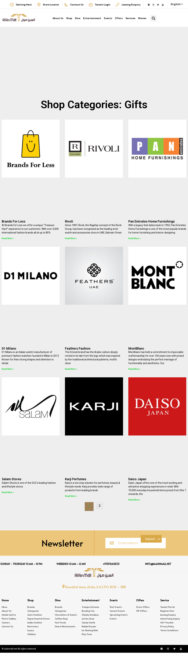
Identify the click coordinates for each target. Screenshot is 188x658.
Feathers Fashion (77, 353)
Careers (6, 627)
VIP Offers (141, 616)
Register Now (167, 616)
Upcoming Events (119, 620)
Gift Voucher (167, 627)
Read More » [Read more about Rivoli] (71, 242)
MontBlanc (136, 353)
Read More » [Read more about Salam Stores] (8, 496)
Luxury (30, 635)
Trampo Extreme (90, 612)
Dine (77, 22)
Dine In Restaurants (65, 631)
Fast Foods (60, 627)
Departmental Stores (38, 623)
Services (130, 22)
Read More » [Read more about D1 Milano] (8, 373)
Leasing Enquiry (168, 620)
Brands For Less (13, 225)
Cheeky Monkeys (90, 620)
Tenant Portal (167, 612)
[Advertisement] (94, 75)
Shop (69, 22)
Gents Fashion (34, 620)
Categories (33, 616)
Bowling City (88, 616)
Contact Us (7, 631)
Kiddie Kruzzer (89, 631)
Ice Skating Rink (90, 635)
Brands (31, 612)
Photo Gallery (9, 623)
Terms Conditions (169, 635)
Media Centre (9, 620)
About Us (58, 22)
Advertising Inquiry (170, 623)
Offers (119, 22)
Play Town (87, 639)
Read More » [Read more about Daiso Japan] (134, 504)
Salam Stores (11, 483)
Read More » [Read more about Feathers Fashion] (71, 373)
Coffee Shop (61, 623)
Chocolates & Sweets (66, 620)
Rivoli (69, 225)
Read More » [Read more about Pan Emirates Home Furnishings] (134, 242)
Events (108, 22)
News (4, 612)
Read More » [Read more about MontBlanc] (134, 373)
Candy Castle (88, 627)
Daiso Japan (137, 483)
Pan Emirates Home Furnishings (151, 225)
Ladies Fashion (34, 627)
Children (31, 639)
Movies (142, 22)
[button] (153, 22)
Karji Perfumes (75, 483)
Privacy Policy (167, 631)
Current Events (117, 616)
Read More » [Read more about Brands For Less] (8, 242)
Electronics (32, 631)
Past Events (116, 612)
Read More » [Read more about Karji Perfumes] (71, 500)
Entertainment (92, 22)
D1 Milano (9, 353)
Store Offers (143, 612)
